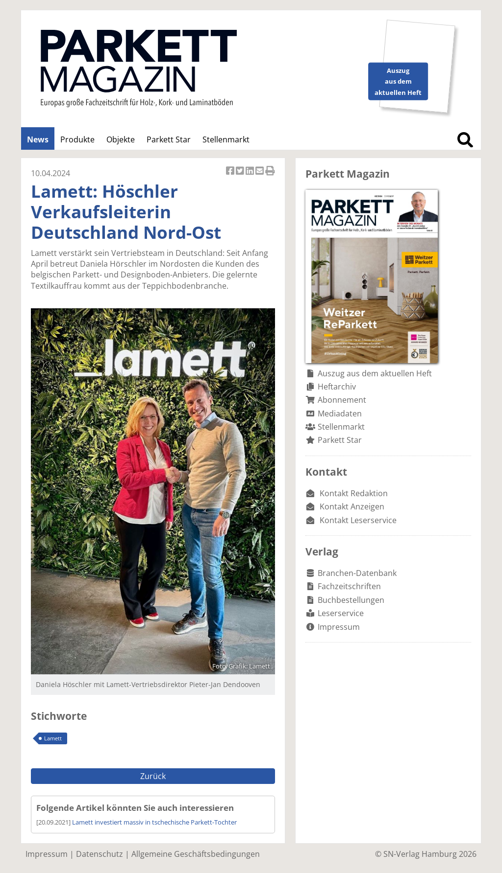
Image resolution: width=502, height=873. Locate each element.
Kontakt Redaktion (354, 493)
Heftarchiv (337, 386)
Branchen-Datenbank (357, 573)
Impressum (339, 626)
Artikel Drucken (270, 171)
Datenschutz (99, 854)
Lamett (53, 738)
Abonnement (342, 399)
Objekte (120, 139)
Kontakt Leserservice (358, 520)
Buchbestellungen (351, 600)
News (38, 139)
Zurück (153, 776)
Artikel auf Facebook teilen (231, 171)
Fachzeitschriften (349, 586)
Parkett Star (169, 139)
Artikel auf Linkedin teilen (250, 171)
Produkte (77, 139)
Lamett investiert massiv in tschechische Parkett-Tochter (154, 822)
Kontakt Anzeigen (352, 506)
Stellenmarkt (226, 139)
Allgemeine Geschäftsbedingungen (195, 854)
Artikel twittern (241, 171)
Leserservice (341, 613)
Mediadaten (340, 413)
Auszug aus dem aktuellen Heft (375, 373)
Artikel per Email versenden (260, 171)
